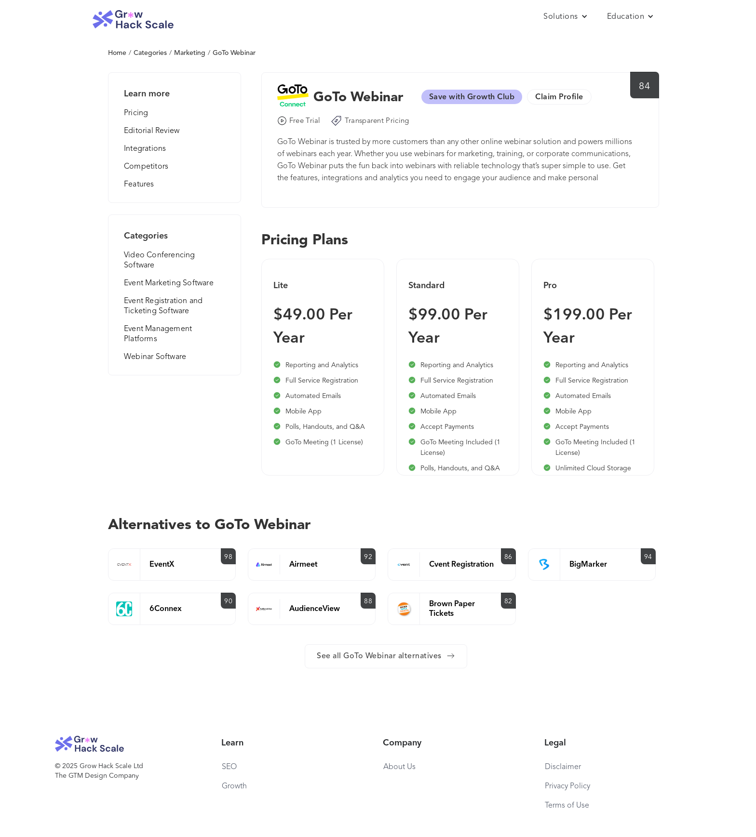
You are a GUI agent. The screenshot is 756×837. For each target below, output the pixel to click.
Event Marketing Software (169, 283)
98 (228, 557)
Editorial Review (151, 131)
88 (368, 601)
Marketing (189, 53)
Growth (234, 786)
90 (228, 601)
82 (508, 601)
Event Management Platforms (158, 334)
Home (117, 53)
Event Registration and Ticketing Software (163, 306)
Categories (150, 53)
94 (648, 557)
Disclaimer (563, 767)
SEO (229, 767)
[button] (565, 16)
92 (368, 557)
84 (644, 87)
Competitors (146, 167)
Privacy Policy (567, 786)
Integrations (145, 149)
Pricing (136, 113)
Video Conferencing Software (159, 260)
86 (508, 557)
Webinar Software (155, 357)
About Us (399, 767)
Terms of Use (567, 806)
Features (139, 184)
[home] (133, 19)
